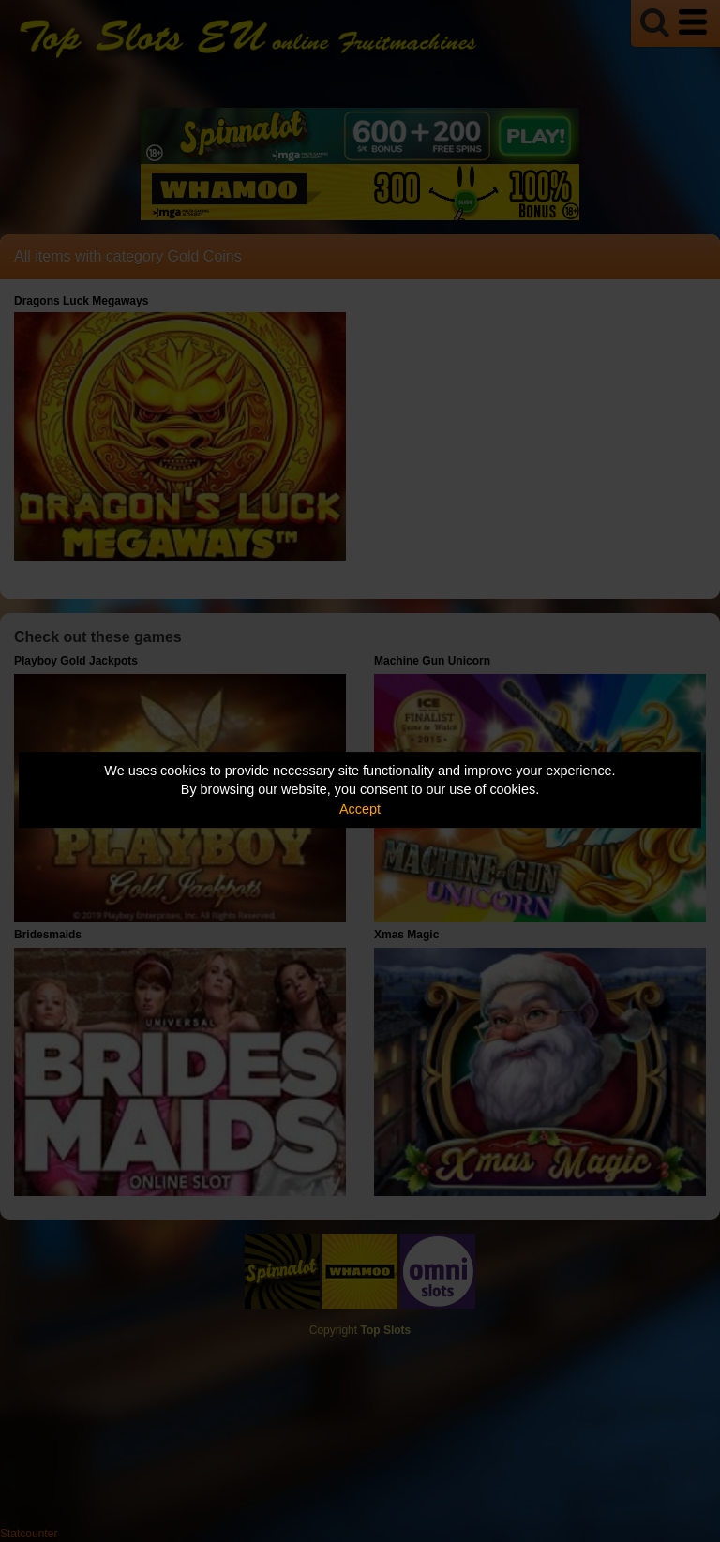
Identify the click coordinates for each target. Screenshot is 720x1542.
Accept (360, 808)
